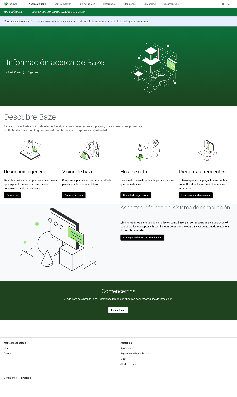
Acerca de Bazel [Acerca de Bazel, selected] (38, 4)
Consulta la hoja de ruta (136, 195)
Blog (6, 348)
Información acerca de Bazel (56, 62)
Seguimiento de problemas (134, 353)
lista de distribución (94, 21)
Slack (123, 358)
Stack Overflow (128, 364)
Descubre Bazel (31, 117)
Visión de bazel (78, 172)
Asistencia (125, 348)
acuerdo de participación (123, 21)
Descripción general (25, 172)
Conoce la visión (74, 195)
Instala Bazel (118, 310)
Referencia (109, 4)
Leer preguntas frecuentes (195, 195)
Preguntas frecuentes (202, 172)
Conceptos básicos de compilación (142, 237)
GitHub (226, 4)
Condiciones (10, 377)
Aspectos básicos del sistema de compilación (175, 210)
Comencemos (118, 291)
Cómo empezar (62, 4)
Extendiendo (129, 4)
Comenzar (12, 195)
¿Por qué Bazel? (14, 12)
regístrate (143, 21)
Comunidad (150, 4)
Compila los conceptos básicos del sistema (58, 12)
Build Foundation (13, 21)
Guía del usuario (87, 4)
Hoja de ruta (133, 172)
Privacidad (25, 377)
